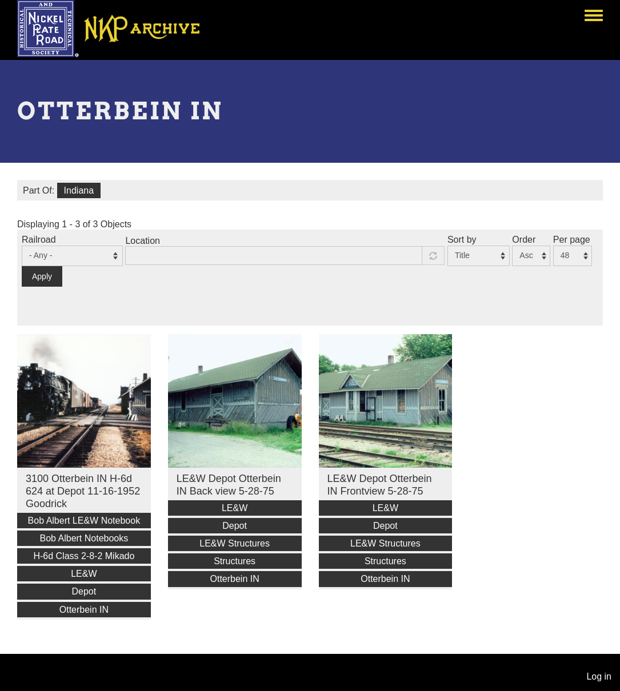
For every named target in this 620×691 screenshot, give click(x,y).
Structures (234, 561)
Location (142, 241)
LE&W (84, 573)
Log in (598, 676)
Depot (84, 591)
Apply (42, 276)
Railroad (39, 239)
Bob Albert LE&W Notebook (84, 520)
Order (523, 239)
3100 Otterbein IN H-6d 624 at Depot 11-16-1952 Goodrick (83, 491)
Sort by (462, 239)
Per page (571, 239)
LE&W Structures (234, 543)
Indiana (79, 190)
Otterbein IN (84, 609)
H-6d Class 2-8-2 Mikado (83, 556)
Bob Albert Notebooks (83, 538)
